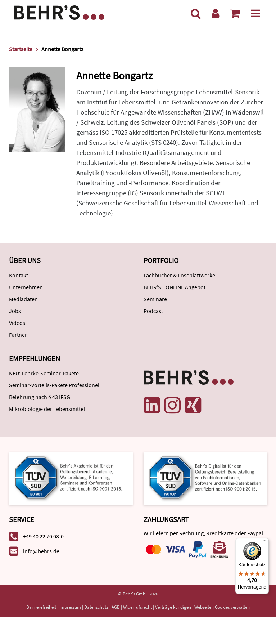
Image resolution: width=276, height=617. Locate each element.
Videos (17, 322)
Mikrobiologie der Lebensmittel (47, 408)
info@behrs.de (41, 551)
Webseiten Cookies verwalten (222, 607)
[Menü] (255, 13)
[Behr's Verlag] (59, 12)
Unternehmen (26, 287)
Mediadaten (23, 299)
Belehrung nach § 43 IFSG (39, 397)
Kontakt (18, 275)
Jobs (15, 310)
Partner (18, 334)
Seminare (155, 299)
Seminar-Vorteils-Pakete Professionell (55, 385)
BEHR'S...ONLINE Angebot (174, 287)
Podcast (153, 310)
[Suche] (196, 13)
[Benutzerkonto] (215, 13)
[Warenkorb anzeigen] (235, 13)
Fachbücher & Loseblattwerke (179, 275)
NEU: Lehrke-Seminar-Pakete (44, 373)
